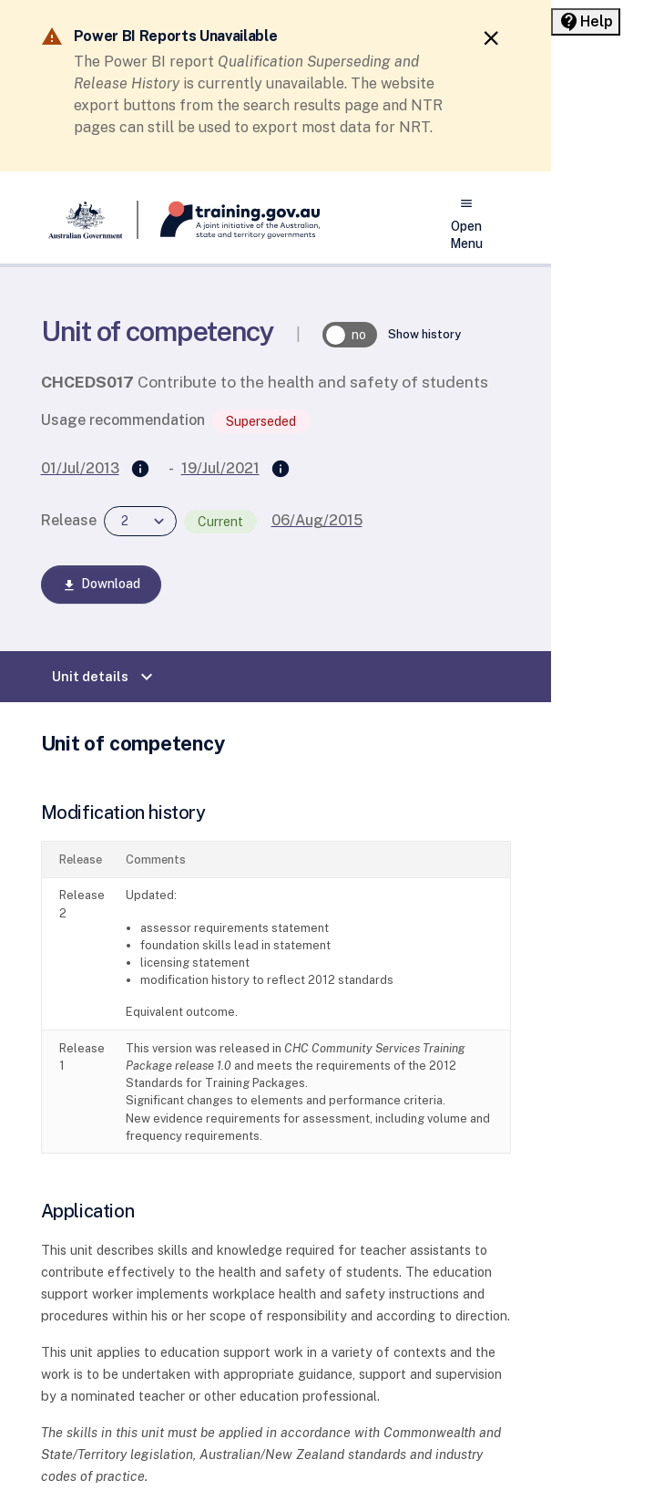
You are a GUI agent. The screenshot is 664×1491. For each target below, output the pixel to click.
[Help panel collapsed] (585, 22)
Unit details (105, 677)
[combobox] (140, 521)
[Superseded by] (280, 470)
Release (69, 520)
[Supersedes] (140, 470)
